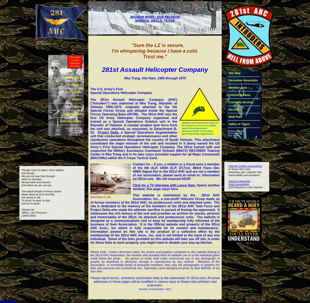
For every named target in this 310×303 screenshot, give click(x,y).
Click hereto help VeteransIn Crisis (75, 62)
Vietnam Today (71, 121)
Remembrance (71, 77)
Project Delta (108, 132)
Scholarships (72, 114)
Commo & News (240, 95)
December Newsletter (243, 80)
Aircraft (234, 109)
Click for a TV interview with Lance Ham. (164, 185)
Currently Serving (241, 102)
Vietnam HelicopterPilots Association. (239, 183)
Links (77, 106)
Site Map (234, 73)
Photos (76, 92)
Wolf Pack (235, 116)
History (76, 84)
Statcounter (8, 301)
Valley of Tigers (239, 124)
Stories (76, 99)
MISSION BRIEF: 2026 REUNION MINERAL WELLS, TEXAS (155, 18)
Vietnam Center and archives (245, 166)
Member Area (238, 87)
